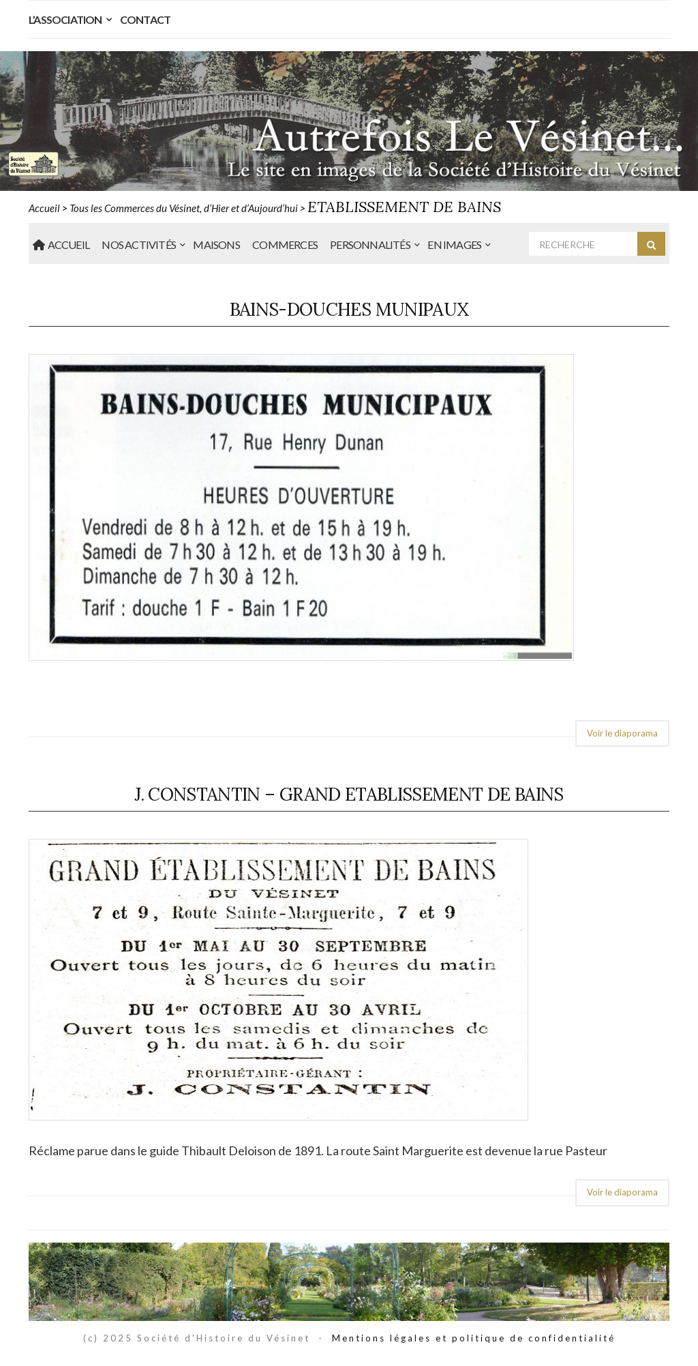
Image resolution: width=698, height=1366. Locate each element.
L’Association (65, 19)
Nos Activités (139, 244)
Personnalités (370, 244)
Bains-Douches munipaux (349, 309)
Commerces (285, 244)
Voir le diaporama (622, 733)
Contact (145, 19)
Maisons (216, 244)
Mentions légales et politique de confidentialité (474, 1338)
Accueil (61, 244)
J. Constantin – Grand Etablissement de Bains (348, 794)
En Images (454, 244)
